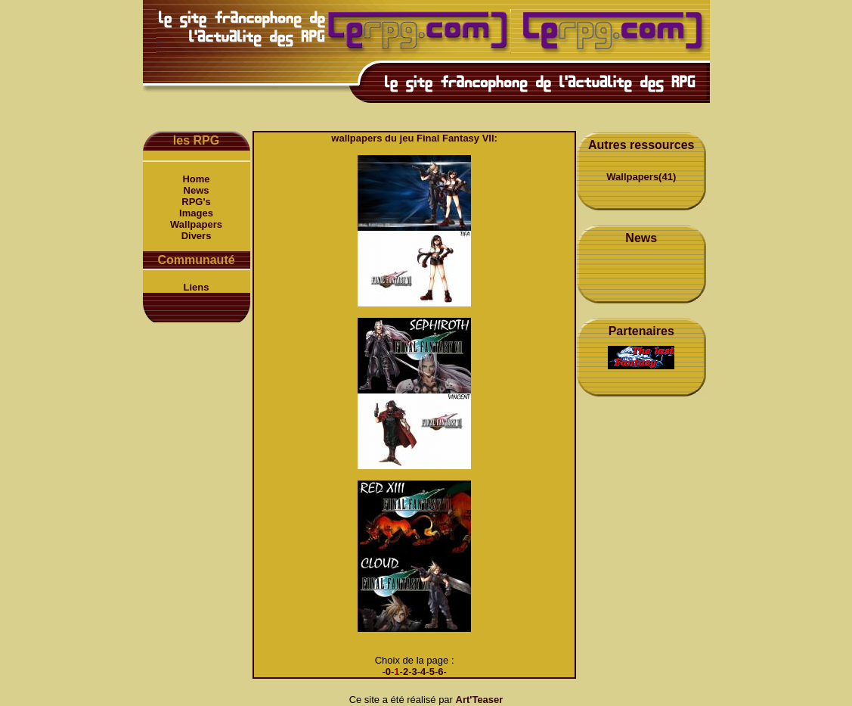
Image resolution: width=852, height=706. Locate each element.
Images (196, 213)
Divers (196, 235)
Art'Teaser (479, 699)
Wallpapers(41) (641, 176)
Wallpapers (196, 224)
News (196, 190)
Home (195, 179)
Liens (196, 287)
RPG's (196, 201)
